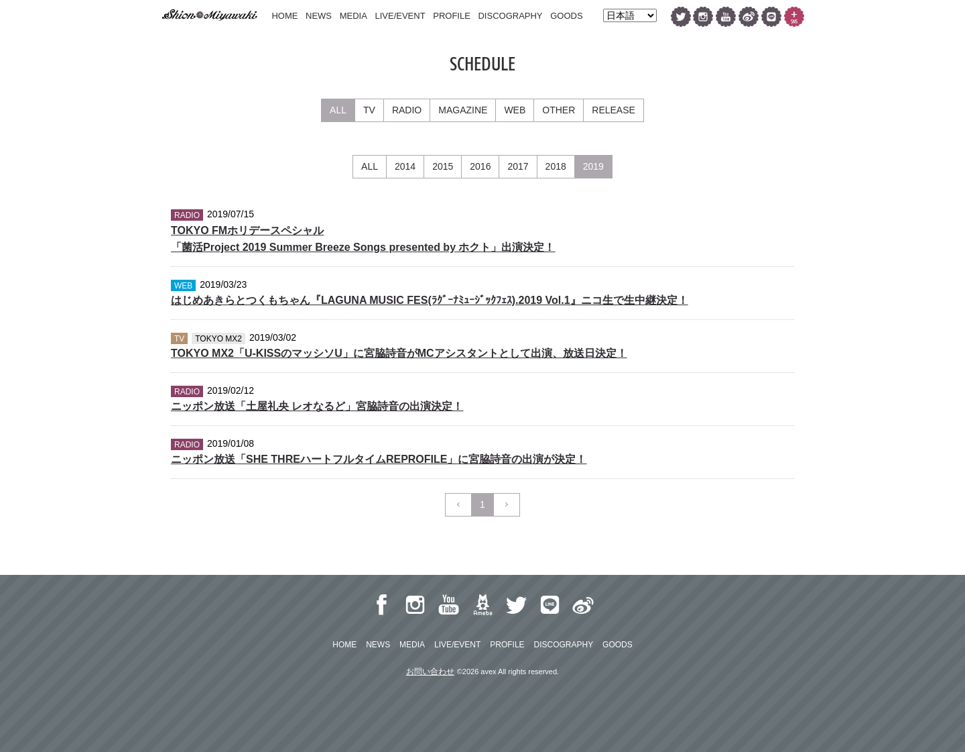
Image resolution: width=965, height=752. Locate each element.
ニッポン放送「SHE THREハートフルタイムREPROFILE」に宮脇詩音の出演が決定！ (378, 459)
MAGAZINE (462, 110)
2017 (517, 166)
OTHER (558, 110)
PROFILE (451, 16)
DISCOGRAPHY (510, 16)
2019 (593, 166)
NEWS (319, 16)
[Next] (506, 505)
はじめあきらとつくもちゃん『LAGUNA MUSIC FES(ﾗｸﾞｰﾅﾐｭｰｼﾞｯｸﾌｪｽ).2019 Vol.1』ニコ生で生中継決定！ (429, 300)
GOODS (566, 16)
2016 (480, 166)
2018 (555, 166)
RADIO (407, 110)
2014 (405, 166)
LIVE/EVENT (400, 16)
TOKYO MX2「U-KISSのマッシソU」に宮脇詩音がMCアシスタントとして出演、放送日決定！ (399, 353)
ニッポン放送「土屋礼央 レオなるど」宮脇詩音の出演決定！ (317, 406)
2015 (442, 166)
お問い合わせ (430, 671)
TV (369, 110)
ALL (338, 110)
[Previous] (458, 505)
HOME (284, 16)
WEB (514, 110)
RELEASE (613, 110)
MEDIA (353, 16)
